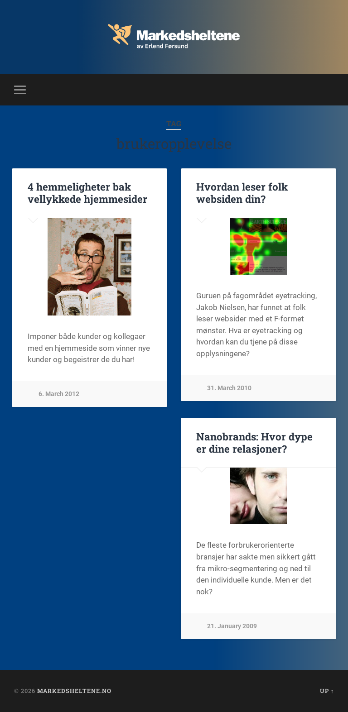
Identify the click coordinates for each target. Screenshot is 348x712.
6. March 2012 (59, 394)
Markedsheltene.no (74, 690)
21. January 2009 (232, 626)
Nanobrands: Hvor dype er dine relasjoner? (254, 442)
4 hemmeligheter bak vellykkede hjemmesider (87, 192)
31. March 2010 (229, 388)
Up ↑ (327, 690)
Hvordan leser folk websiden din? (242, 192)
